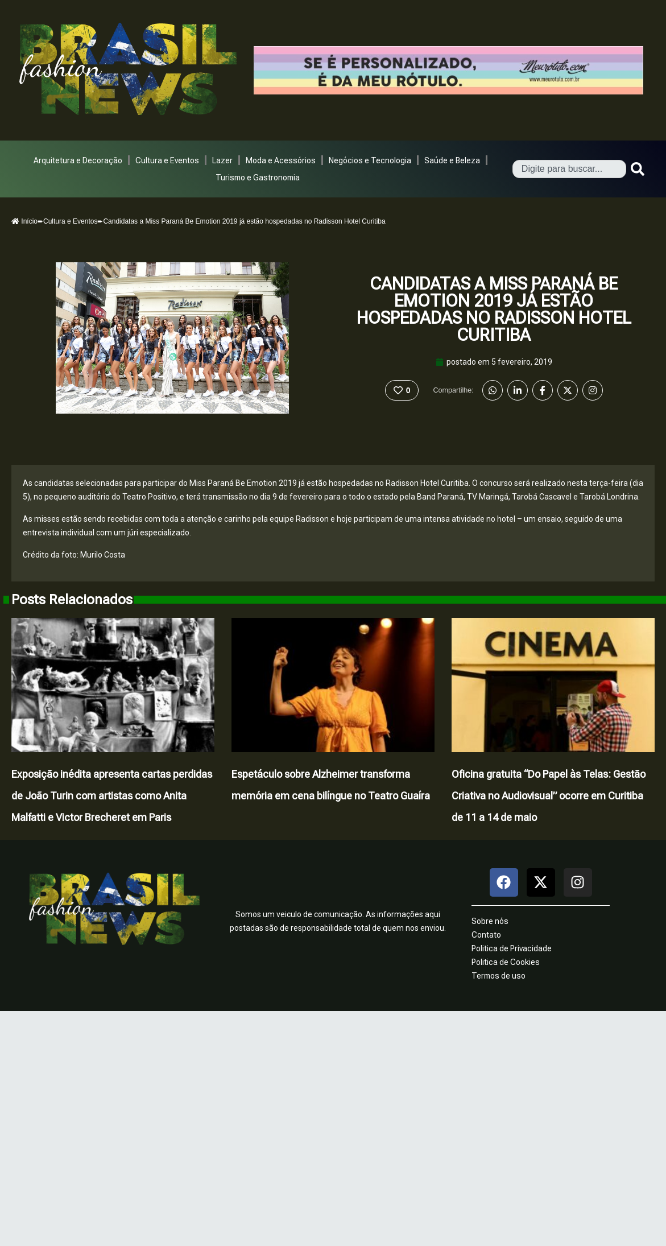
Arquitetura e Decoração (78, 160)
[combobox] (569, 169)
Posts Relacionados (72, 600)
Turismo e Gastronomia (258, 177)
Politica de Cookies (505, 962)
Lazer (222, 160)
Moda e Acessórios (281, 160)
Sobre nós (489, 921)
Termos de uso (498, 975)
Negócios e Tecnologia (370, 160)
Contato (486, 934)
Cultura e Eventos (167, 160)
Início (24, 221)
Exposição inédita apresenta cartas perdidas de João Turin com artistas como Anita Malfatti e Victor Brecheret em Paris (111, 795)
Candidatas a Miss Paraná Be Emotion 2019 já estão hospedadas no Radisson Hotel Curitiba (494, 309)
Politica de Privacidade (511, 948)
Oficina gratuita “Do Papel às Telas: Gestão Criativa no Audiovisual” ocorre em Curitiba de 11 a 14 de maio (549, 795)
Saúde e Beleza (452, 160)
